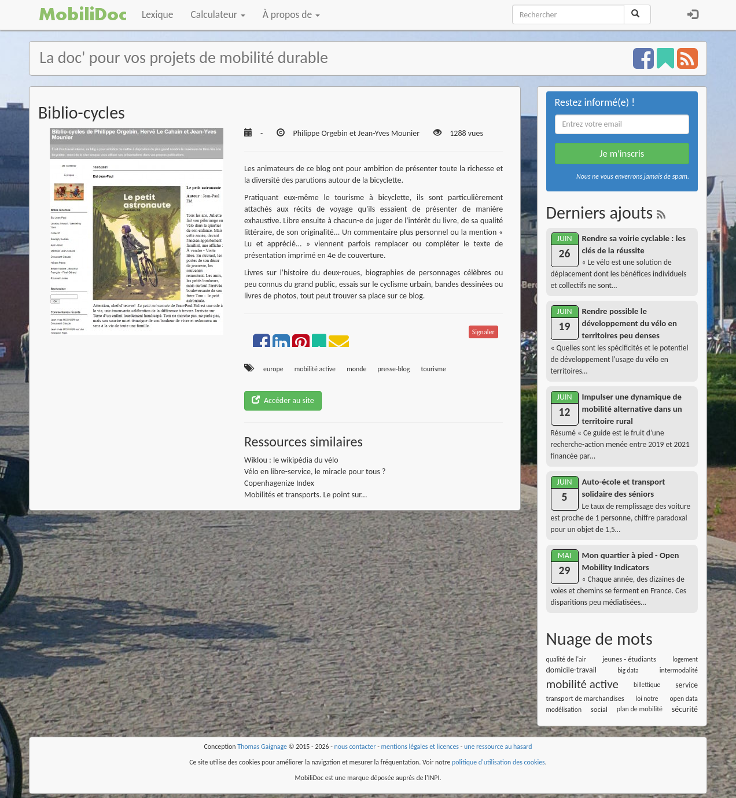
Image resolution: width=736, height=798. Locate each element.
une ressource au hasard (498, 746)
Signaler (483, 332)
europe (273, 369)
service (686, 685)
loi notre (647, 698)
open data (684, 698)
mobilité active (315, 369)
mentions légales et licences (420, 746)
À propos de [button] (291, 14)
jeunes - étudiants (629, 659)
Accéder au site (283, 400)
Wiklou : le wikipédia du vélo (291, 460)
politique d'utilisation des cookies (498, 762)
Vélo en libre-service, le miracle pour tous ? (315, 471)
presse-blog (394, 369)
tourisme (433, 369)
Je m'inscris (621, 153)
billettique (647, 685)
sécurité (685, 709)
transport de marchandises (585, 698)
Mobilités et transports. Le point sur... (305, 495)
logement (685, 659)
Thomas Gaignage (262, 746)
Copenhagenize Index (279, 483)
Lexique (158, 14)
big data (628, 670)
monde (356, 369)
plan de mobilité (640, 709)
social (599, 709)
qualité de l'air (566, 659)
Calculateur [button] (218, 14)
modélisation (564, 709)
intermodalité (679, 670)
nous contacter (355, 746)
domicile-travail (571, 670)
